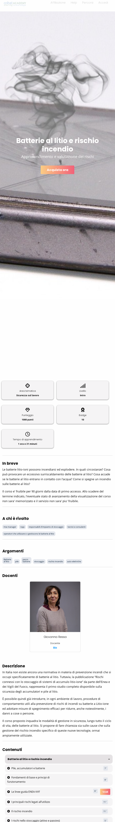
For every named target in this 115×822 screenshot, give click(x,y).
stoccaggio (39, 561)
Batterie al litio (7, 560)
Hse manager (10, 526)
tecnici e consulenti (77, 526)
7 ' (106, 768)
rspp (22, 526)
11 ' (105, 801)
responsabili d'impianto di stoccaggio (46, 526)
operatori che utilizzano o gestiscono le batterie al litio (29, 533)
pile (17, 561)
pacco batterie (26, 560)
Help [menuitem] (74, 4)
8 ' (106, 779)
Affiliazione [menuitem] (58, 4)
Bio (55, 647)
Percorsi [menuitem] (87, 4)
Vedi (105, 791)
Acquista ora (57, 170)
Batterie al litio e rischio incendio (30, 759)
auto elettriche (74, 561)
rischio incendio (55, 561)
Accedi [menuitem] (103, 4)
